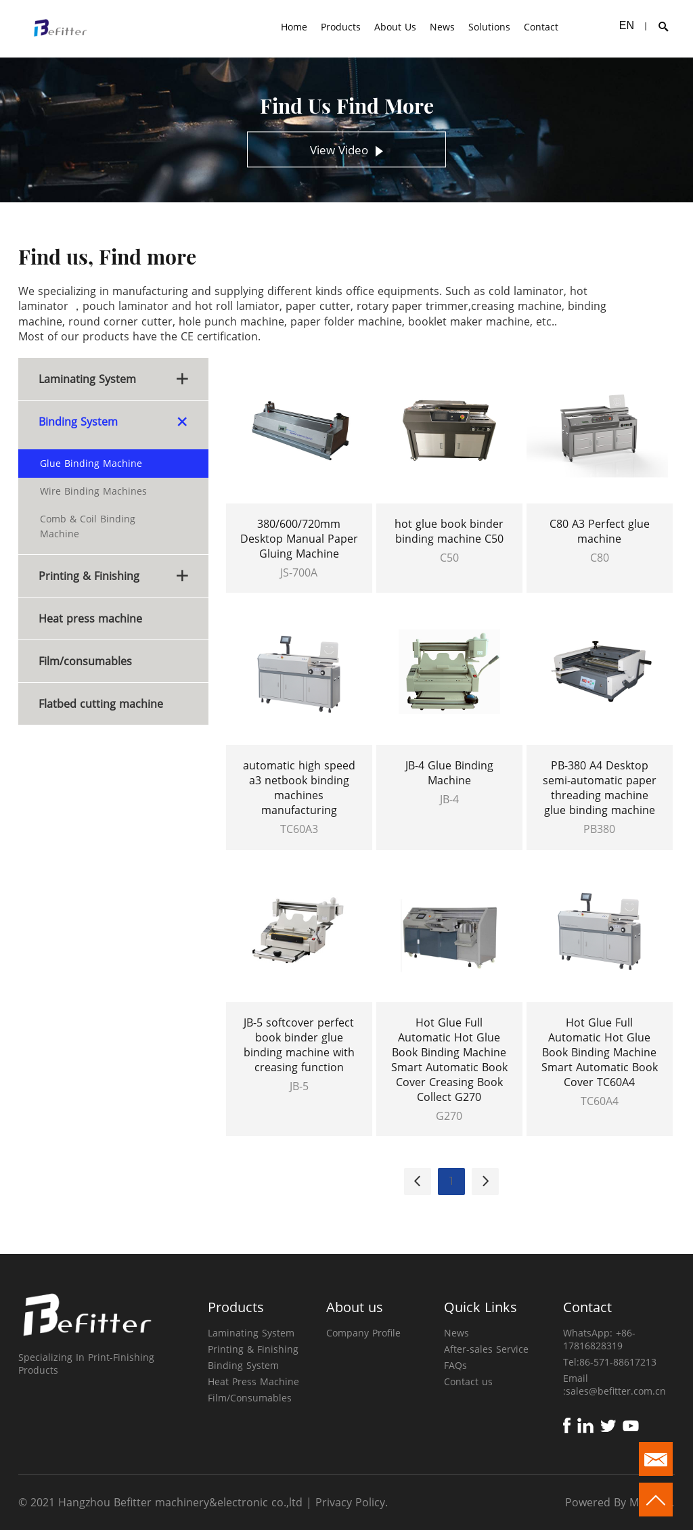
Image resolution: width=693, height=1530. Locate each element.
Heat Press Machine (253, 1381)
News (442, 26)
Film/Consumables (250, 1397)
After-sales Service (486, 1349)
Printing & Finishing (253, 1349)
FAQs (455, 1365)
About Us (395, 26)
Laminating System (251, 1332)
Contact (541, 26)
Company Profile (363, 1332)
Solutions (489, 26)
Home (294, 26)
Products (341, 26)
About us (354, 1307)
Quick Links (480, 1307)
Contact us (468, 1381)
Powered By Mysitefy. (619, 1502)
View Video (346, 150)
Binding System (243, 1365)
